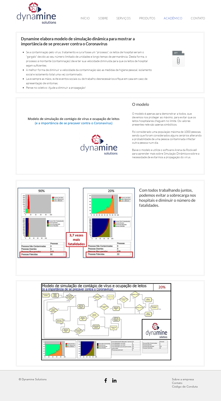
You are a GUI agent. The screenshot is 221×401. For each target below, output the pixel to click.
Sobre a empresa (183, 379)
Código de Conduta (185, 386)
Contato (177, 383)
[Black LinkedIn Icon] (114, 380)
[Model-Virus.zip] (178, 59)
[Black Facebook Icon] (106, 380)
